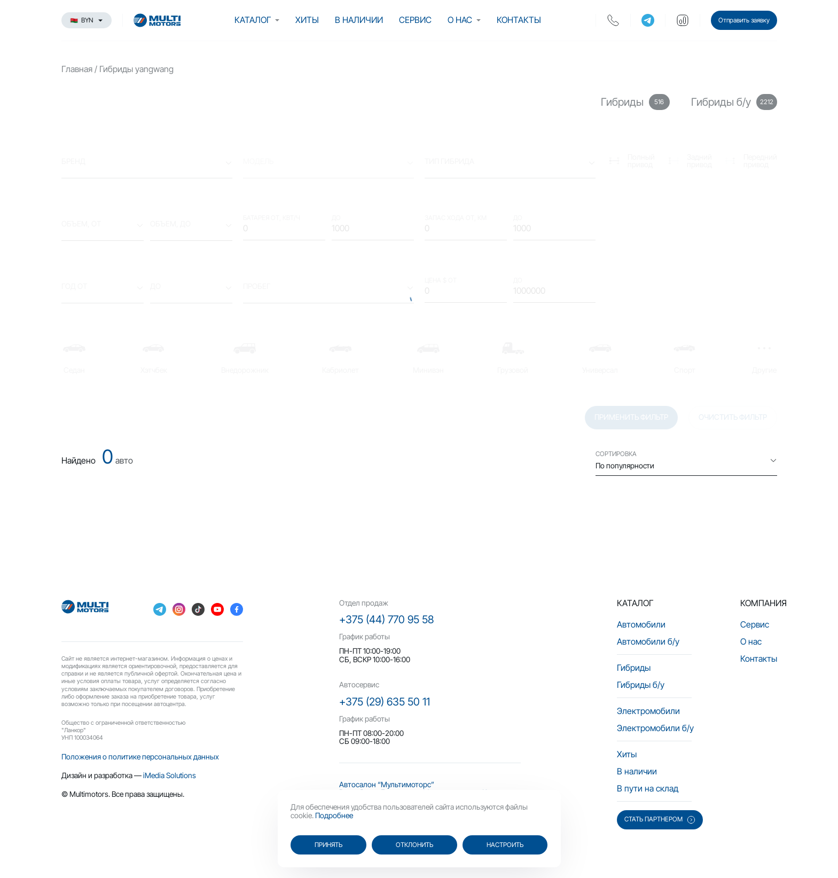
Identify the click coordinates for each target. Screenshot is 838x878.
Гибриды (634, 667)
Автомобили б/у (648, 641)
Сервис (415, 19)
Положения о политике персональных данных (140, 756)
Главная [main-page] (76, 69)
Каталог (252, 19)
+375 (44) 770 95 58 (386, 619)
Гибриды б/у (640, 684)
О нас (460, 19)
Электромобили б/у (655, 728)
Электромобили (648, 711)
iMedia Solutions (169, 775)
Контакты (519, 19)
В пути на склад (647, 788)
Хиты (307, 19)
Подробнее (334, 815)
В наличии (359, 19)
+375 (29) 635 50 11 (384, 701)
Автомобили (641, 624)
